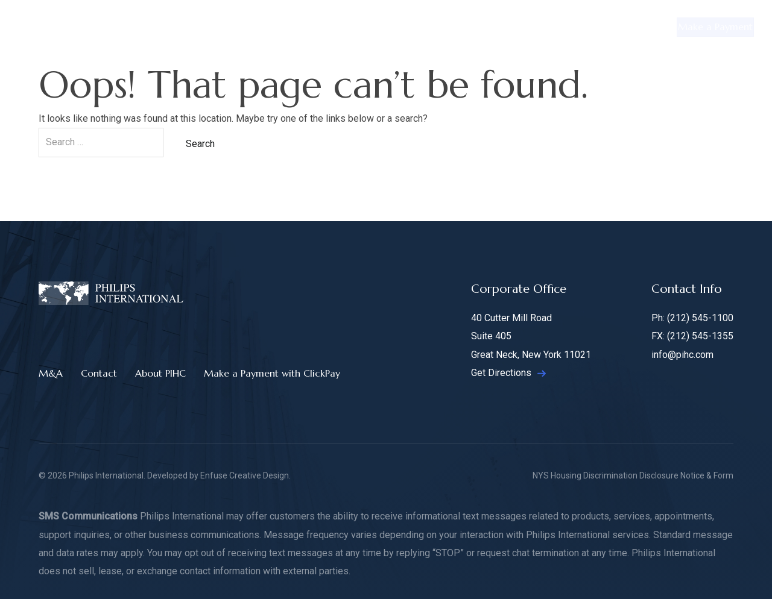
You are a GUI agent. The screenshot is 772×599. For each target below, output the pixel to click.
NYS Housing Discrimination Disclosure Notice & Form (633, 475)
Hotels (515, 27)
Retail (345, 27)
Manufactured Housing (429, 27)
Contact (618, 27)
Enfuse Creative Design (244, 475)
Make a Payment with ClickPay (272, 373)
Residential (236, 27)
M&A (565, 27)
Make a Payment (703, 27)
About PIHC (160, 373)
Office (295, 27)
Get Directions (508, 372)
